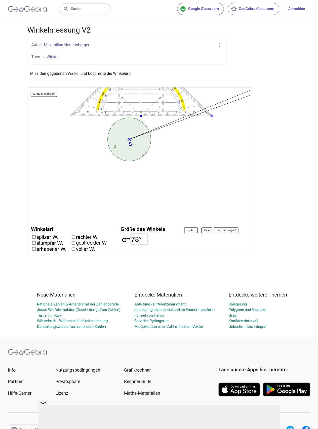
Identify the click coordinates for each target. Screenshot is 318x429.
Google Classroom (199, 9)
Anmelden (296, 8)
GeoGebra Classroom (252, 9)
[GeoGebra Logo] (27, 9)
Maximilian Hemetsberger (66, 45)
